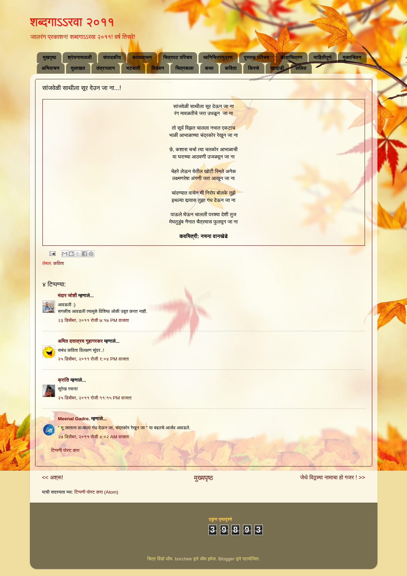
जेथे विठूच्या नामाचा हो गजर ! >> (332, 477)
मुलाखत (78, 68)
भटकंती (133, 68)
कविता (231, 68)
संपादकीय (112, 57)
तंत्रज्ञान (105, 68)
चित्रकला (184, 68)
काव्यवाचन (142, 57)
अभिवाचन (51, 68)
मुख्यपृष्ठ (203, 477)
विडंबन (158, 68)
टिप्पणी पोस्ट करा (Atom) (96, 492)
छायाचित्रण (291, 57)
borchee (183, 558)
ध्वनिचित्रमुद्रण (218, 57)
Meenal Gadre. (74, 418)
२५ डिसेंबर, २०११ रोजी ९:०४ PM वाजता (93, 359)
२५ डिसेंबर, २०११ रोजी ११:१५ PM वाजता (95, 397)
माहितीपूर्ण (322, 57)
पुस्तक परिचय (256, 57)
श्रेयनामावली (79, 57)
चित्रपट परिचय (177, 57)
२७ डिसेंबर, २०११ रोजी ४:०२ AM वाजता (93, 436)
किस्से (253, 68)
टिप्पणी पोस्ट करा (65, 450)
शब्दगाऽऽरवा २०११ (72, 22)
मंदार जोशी (67, 295)
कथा (209, 68)
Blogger (226, 558)
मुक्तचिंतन (352, 57)
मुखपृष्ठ (49, 57)
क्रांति (63, 380)
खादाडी (277, 68)
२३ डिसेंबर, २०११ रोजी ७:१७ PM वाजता (93, 320)
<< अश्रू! (52, 477)
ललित (301, 68)
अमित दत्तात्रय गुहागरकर (80, 341)
